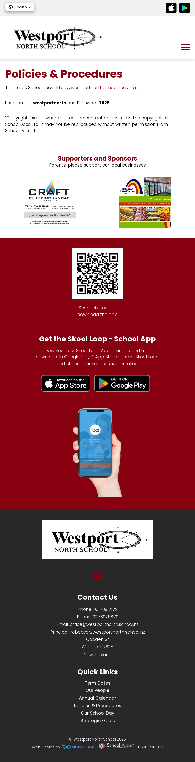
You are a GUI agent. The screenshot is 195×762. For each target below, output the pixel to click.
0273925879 (105, 617)
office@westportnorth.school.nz (104, 624)
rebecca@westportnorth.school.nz (107, 632)
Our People (97, 690)
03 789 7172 (105, 609)
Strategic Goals (97, 721)
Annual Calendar (97, 698)
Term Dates (97, 683)
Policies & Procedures (97, 706)
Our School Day (98, 713)
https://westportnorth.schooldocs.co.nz (97, 88)
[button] (19, 7)
